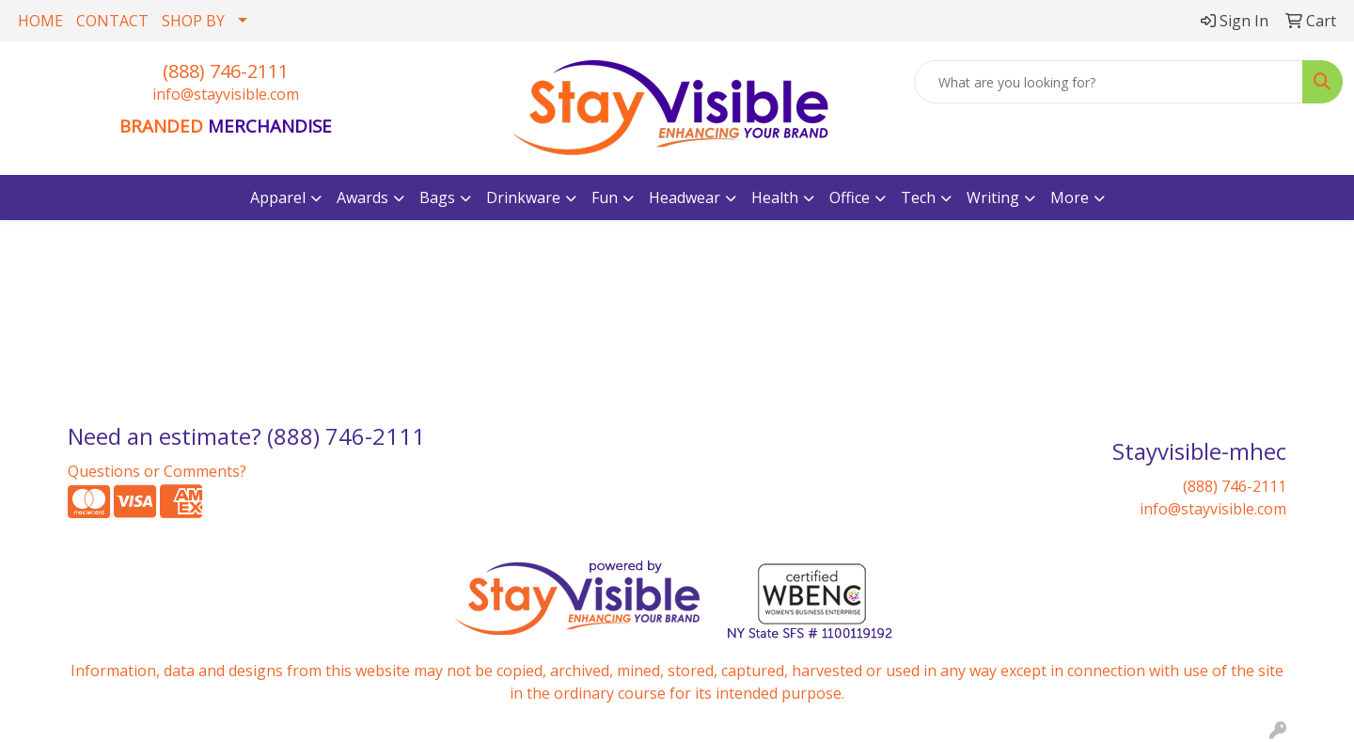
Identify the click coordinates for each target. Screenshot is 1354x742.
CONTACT (112, 20)
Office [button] (849, 197)
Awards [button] (362, 197)
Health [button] (774, 197)
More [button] (1069, 197)
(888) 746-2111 (226, 71)
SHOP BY (193, 20)
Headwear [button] (684, 197)
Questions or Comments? (157, 471)
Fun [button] (604, 197)
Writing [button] (993, 197)
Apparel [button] (278, 197)
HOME (40, 20)
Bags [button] (437, 197)
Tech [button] (918, 197)
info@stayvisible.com (225, 94)
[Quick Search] (1108, 81)
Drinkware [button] (523, 197)
